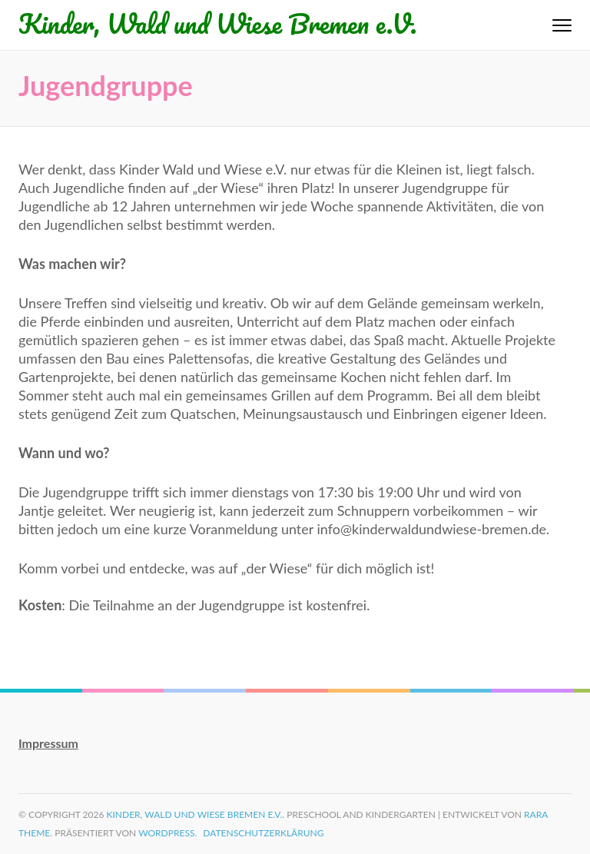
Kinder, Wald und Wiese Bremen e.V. (217, 23)
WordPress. (167, 833)
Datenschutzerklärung (263, 833)
